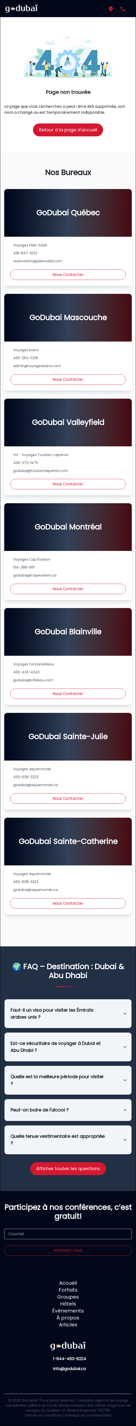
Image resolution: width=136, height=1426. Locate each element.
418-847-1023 (25, 253)
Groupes (68, 1296)
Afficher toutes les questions (68, 1168)
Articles (68, 1324)
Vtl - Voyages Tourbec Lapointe (40, 454)
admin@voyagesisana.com (37, 365)
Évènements (68, 1310)
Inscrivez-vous (68, 1250)
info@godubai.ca (69, 1369)
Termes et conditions (43, 1415)
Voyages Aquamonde (32, 769)
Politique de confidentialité (88, 1415)
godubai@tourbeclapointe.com (40, 470)
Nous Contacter (68, 274)
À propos (68, 1317)
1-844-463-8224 (69, 1359)
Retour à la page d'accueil (68, 130)
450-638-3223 (25, 776)
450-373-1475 (25, 462)
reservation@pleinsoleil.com (37, 261)
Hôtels (68, 1303)
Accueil (68, 1282)
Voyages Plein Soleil (30, 245)
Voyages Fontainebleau (33, 664)
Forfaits (68, 1289)
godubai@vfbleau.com (33, 680)
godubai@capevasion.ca (34, 575)
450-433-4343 (26, 672)
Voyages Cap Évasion (31, 559)
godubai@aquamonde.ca (35, 784)
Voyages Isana (25, 349)
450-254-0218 (25, 357)
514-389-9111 (23, 567)
